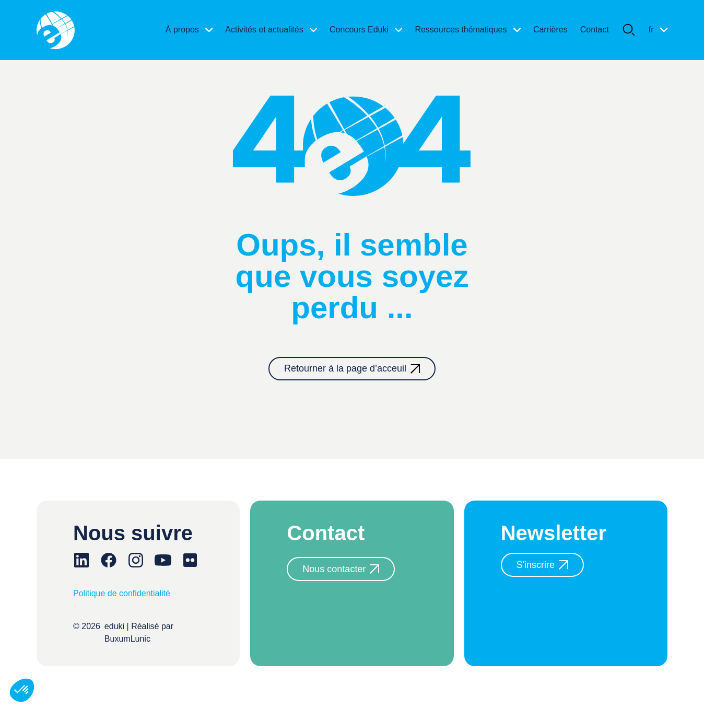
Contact (594, 29)
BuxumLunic (127, 638)
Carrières (550, 29)
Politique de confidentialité (121, 593)
